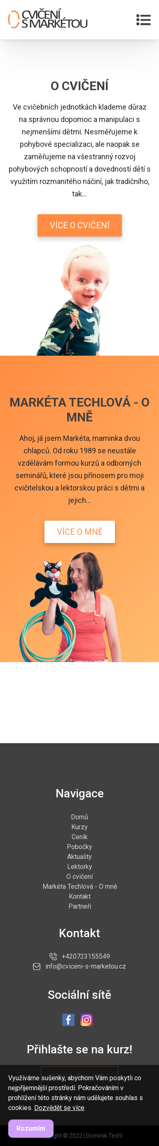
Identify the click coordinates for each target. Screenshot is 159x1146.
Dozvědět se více (59, 1108)
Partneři (79, 906)
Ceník (80, 836)
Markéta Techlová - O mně (79, 886)
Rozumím (30, 1128)
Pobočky (79, 846)
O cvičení (79, 876)
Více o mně (80, 532)
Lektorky (79, 866)
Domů (79, 817)
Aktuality (79, 856)
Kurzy (79, 826)
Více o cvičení (80, 225)
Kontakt (80, 896)
